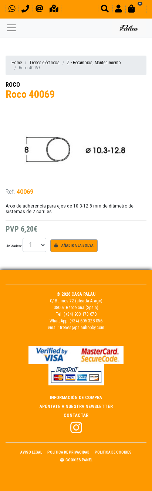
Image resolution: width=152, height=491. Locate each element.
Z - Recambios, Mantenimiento (94, 62)
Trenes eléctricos (44, 62)
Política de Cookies (113, 452)
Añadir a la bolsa (74, 245)
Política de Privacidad (68, 452)
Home (16, 62)
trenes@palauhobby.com (82, 327)
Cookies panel (76, 460)
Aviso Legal (31, 452)
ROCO (13, 84)
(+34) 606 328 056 (86, 321)
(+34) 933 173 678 (80, 314)
